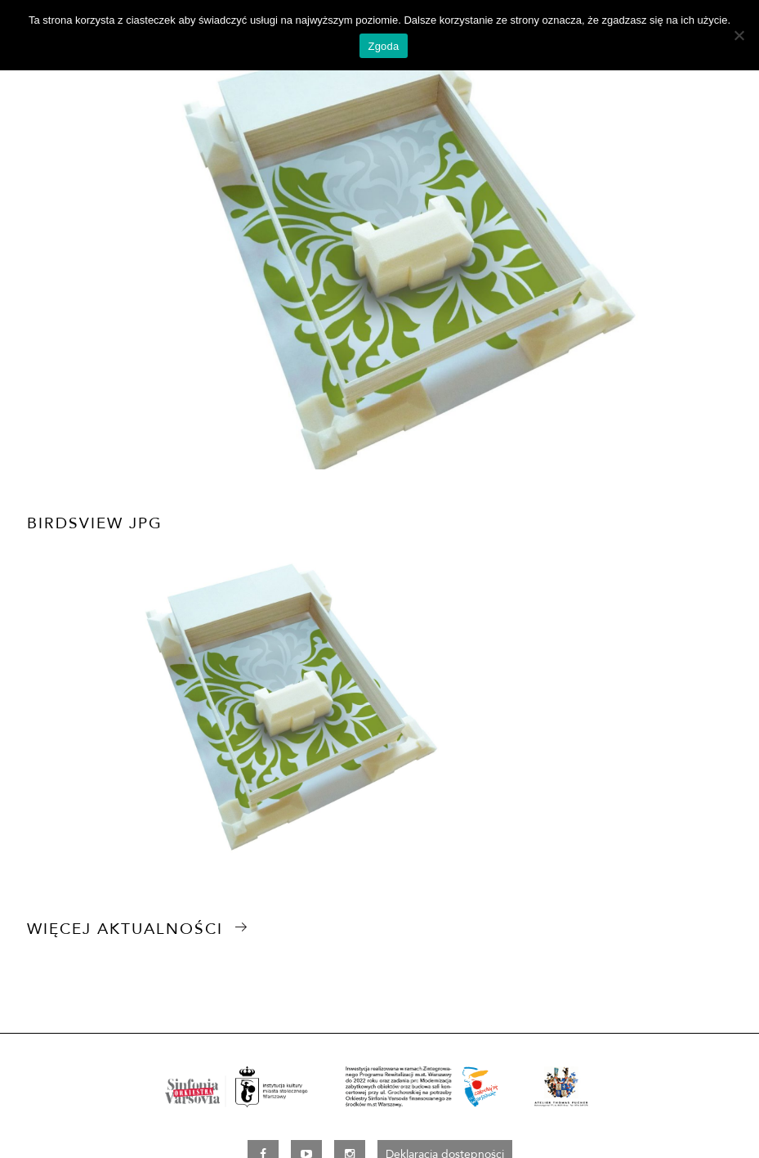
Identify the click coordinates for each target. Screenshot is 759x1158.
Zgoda (383, 46)
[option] (379, 256)
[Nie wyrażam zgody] (738, 35)
